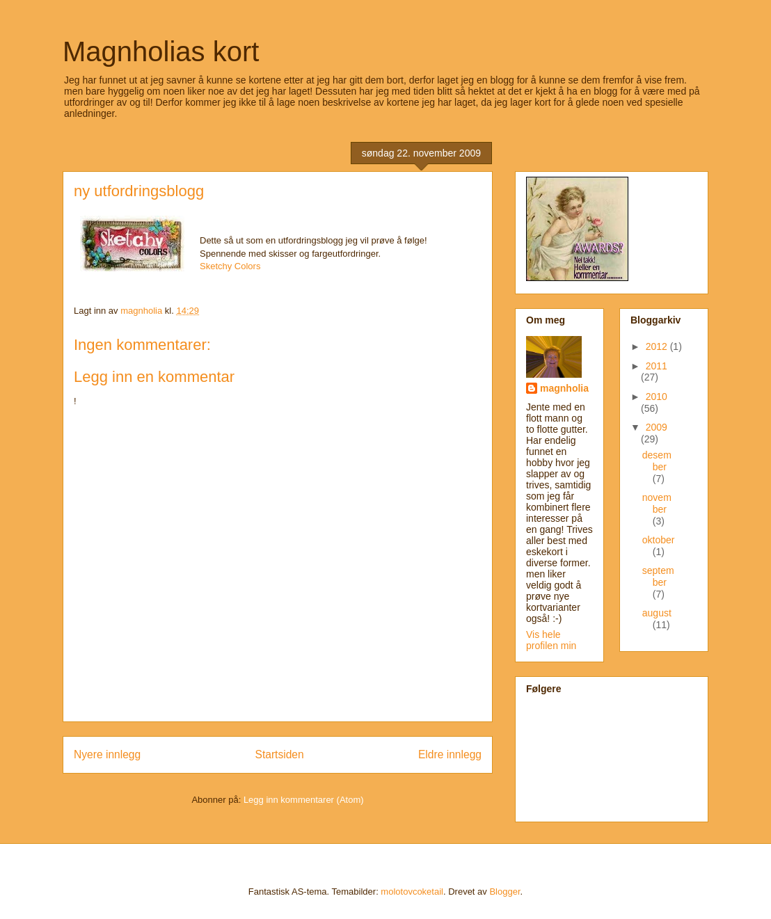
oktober (658, 539)
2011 (656, 365)
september (658, 576)
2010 (656, 396)
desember (656, 460)
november (656, 503)
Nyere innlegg (107, 754)
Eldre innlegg (450, 754)
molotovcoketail (412, 891)
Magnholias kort (161, 51)
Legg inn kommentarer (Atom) (304, 799)
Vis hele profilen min (551, 640)
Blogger (504, 891)
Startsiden (279, 754)
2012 (658, 346)
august (656, 612)
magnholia (564, 388)
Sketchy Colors (230, 266)
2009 (656, 427)
